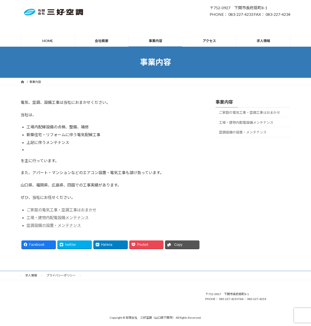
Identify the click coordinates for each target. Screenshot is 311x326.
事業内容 (224, 102)
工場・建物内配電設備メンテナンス (57, 217)
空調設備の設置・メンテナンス (53, 225)
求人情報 (31, 275)
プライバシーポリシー (61, 275)
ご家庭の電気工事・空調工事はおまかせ (61, 209)
